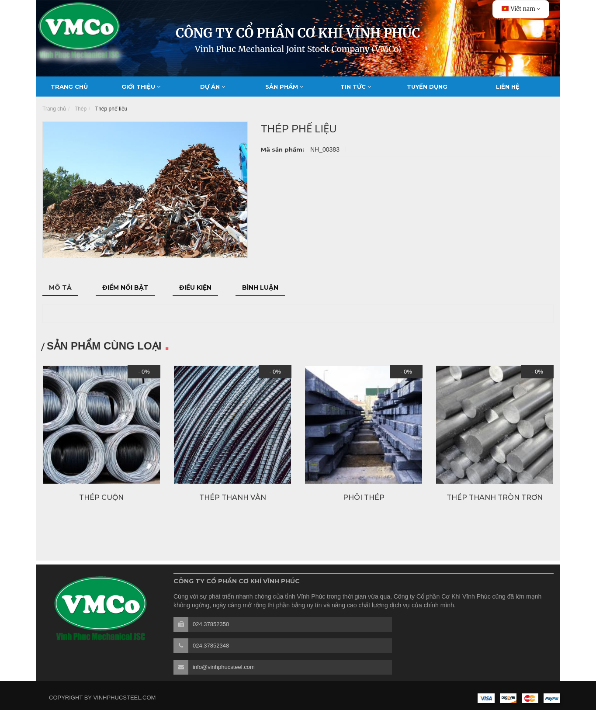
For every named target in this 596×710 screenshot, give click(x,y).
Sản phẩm (284, 86)
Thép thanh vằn (232, 497)
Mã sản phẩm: (283, 149)
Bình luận (260, 287)
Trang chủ (69, 86)
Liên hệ (508, 86)
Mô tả (60, 287)
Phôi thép (364, 497)
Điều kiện (195, 287)
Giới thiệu (140, 86)
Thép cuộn (101, 497)
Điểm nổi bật (125, 287)
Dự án (212, 86)
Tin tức (355, 86)
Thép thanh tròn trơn (495, 497)
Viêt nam (521, 9)
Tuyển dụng (427, 86)
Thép (81, 109)
